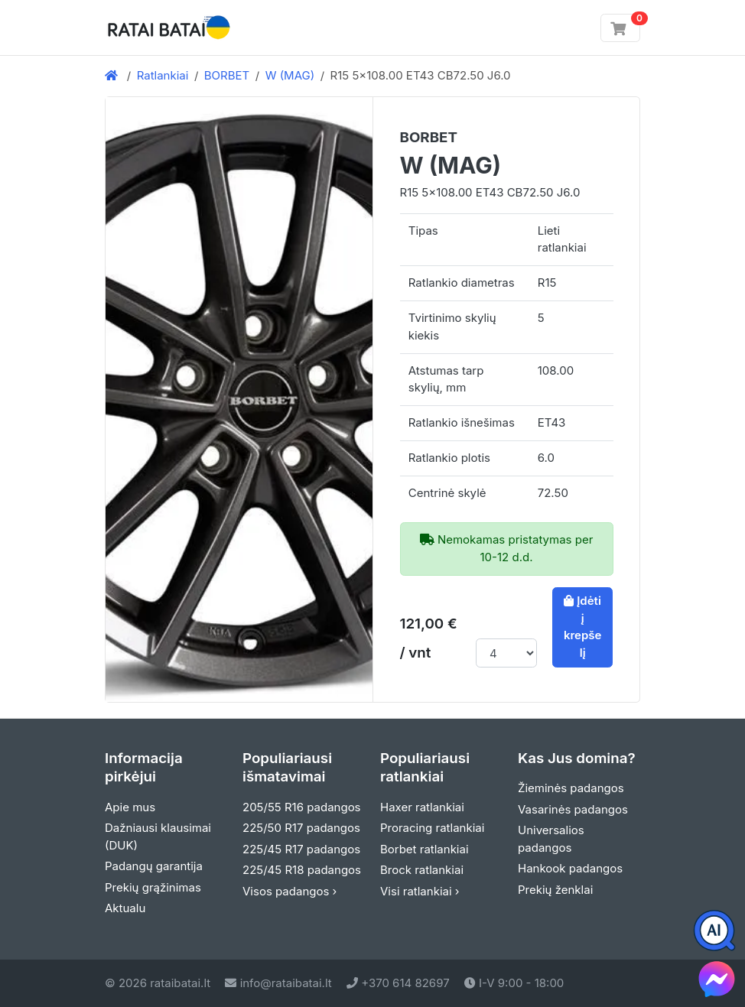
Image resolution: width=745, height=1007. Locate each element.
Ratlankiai (163, 75)
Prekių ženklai (555, 889)
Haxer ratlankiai (422, 807)
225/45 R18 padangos (301, 869)
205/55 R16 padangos (301, 807)
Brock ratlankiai (422, 869)
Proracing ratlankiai (432, 827)
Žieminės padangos (571, 788)
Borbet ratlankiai (424, 849)
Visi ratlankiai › (420, 891)
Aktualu (125, 908)
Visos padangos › (289, 891)
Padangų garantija (154, 866)
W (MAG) (290, 75)
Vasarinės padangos (573, 809)
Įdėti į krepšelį (583, 626)
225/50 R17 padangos (301, 827)
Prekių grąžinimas (153, 887)
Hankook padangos (570, 868)
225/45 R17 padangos (301, 849)
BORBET (226, 75)
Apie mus (130, 807)
